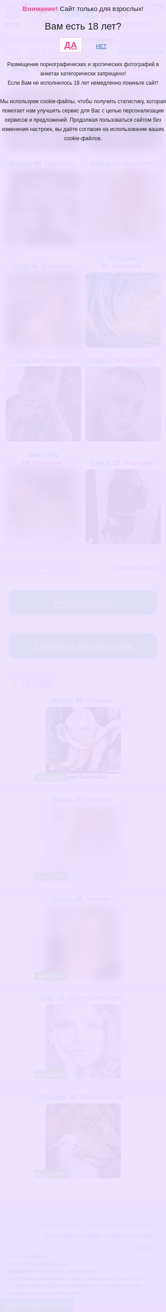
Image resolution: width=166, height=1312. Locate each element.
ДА (70, 45)
